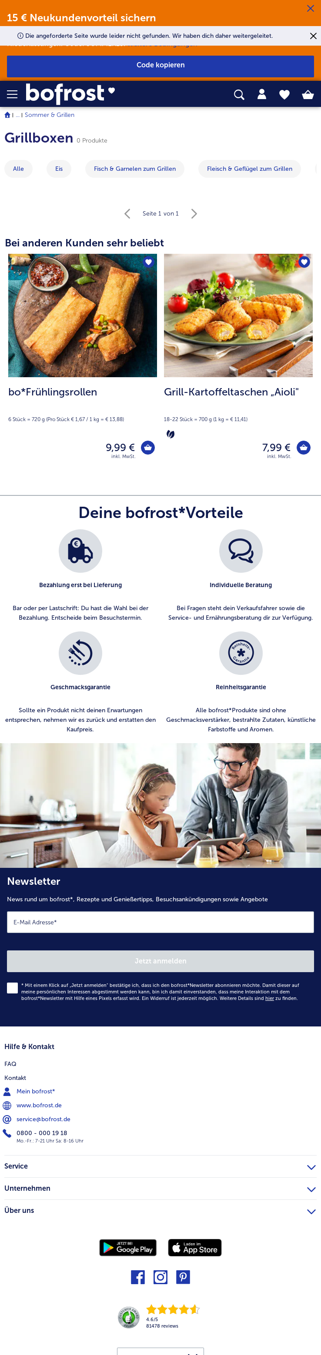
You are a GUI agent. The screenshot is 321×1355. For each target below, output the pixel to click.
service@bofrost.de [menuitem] (37, 1122)
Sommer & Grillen (49, 115)
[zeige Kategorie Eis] (59, 169)
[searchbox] (239, 95)
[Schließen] (310, 8)
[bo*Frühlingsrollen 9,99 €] (82, 364)
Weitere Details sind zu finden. (259, 1001)
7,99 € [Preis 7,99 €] (273, 449)
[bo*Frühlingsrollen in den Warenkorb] (146, 449)
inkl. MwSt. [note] (123, 459)
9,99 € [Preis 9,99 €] (117, 449)
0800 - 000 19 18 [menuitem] (35, 1136)
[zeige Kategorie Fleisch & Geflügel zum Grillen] (249, 169)
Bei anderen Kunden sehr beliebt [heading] (84, 242)
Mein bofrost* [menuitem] (29, 1094)
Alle (18, 169)
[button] (16, 94)
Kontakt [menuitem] (15, 1081)
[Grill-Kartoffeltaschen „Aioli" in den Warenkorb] (302, 449)
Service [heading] (160, 1168)
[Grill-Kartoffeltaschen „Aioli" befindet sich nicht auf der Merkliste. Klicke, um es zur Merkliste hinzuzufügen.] (303, 263)
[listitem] (80, 579)
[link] (90, 94)
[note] (82, 403)
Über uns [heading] (160, 1212)
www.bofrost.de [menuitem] (33, 1108)
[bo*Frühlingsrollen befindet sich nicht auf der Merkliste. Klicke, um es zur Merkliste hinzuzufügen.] (147, 263)
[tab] (262, 94)
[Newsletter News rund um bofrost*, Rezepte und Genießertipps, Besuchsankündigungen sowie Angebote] (160, 950)
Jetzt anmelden (161, 964)
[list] (160, 639)
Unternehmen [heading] (160, 1190)
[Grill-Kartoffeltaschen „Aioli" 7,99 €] (238, 364)
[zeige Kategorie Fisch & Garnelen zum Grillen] (134, 169)
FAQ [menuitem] (10, 1067)
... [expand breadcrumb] (18, 115)
